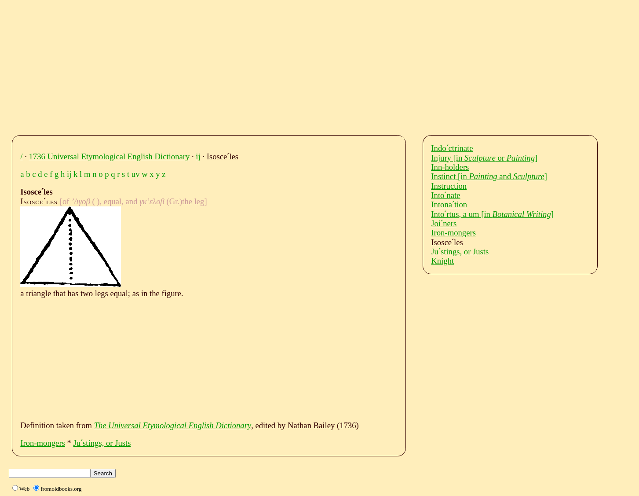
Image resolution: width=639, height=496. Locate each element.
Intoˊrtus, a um (492, 214)
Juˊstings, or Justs (102, 443)
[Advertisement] (284, 65)
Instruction (449, 186)
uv (135, 174)
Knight (442, 260)
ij (198, 156)
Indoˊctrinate (452, 148)
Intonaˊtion (449, 204)
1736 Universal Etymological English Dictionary (109, 156)
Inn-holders (450, 167)
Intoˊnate (445, 195)
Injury (484, 157)
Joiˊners (443, 223)
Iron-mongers (42, 443)
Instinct (489, 176)
